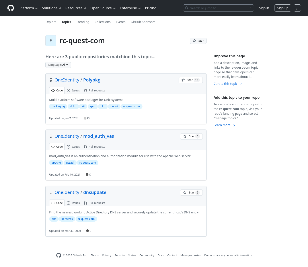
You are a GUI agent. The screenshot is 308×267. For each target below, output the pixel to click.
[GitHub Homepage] (58, 255)
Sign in (264, 8)
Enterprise (130, 8)
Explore (50, 22)
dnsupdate (94, 192)
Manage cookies (190, 255)
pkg (103, 106)
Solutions (52, 8)
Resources (76, 8)
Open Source (103, 8)
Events (120, 22)
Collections (103, 22)
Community (147, 255)
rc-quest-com (131, 106)
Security (120, 255)
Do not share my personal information (228, 255)
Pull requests (94, 90)
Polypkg (92, 80)
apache (56, 162)
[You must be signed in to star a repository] (198, 41)
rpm (93, 106)
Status (132, 255)
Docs (161, 255)
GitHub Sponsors (143, 22)
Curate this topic (228, 83)
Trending (83, 22)
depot (114, 106)
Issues (73, 90)
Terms (95, 255)
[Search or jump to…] (218, 8)
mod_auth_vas (98, 136)
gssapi (70, 162)
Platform (28, 8)
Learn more (225, 125)
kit (83, 106)
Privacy (106, 255)
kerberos (67, 219)
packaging (58, 106)
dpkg (73, 106)
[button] (58, 65)
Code (57, 90)
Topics (66, 22)
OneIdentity (67, 80)
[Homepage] (10, 8)
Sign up (282, 8)
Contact (172, 255)
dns (54, 219)
